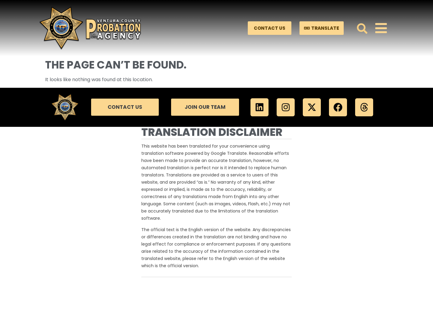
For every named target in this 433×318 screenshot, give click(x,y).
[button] (362, 28)
